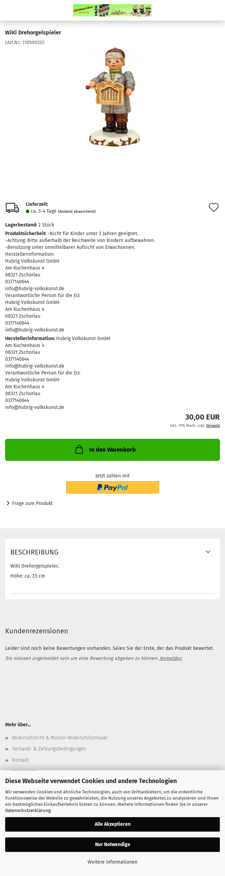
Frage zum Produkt (32, 503)
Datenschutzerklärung (28, 810)
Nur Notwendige (112, 844)
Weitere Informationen (112, 862)
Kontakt (20, 760)
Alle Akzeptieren (113, 824)
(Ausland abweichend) (77, 211)
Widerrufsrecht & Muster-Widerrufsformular (60, 738)
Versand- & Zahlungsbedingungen (49, 749)
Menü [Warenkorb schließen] (10, 10)
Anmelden (171, 658)
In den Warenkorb (105, 449)
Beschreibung (34, 552)
